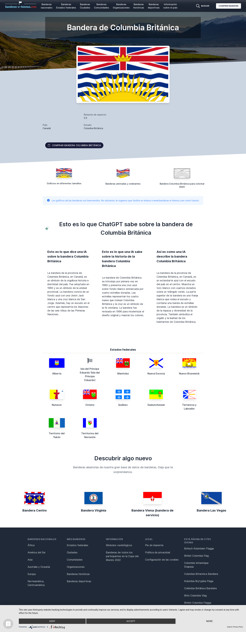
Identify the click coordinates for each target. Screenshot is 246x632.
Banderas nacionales (46, 6)
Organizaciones (76, 566)
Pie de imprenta (154, 545)
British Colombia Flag (196, 555)
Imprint (229, 627)
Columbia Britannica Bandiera (201, 573)
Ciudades (72, 552)
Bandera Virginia (93, 510)
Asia (30, 559)
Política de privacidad (157, 552)
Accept (130, 621)
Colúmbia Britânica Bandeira (200, 588)
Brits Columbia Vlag (195, 595)
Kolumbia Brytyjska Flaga (198, 581)
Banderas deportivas (154, 6)
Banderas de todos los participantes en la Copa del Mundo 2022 (122, 556)
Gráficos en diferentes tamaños (64, 183)
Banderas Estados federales (66, 6)
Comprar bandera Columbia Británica (74, 145)
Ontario (89, 404)
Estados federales (77, 545)
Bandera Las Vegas (211, 510)
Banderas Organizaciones (121, 6)
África (31, 545)
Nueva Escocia (156, 373)
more (209, 621)
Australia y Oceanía (39, 566)
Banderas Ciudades (85, 6)
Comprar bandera (228, 6)
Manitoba (123, 373)
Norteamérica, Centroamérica (36, 583)
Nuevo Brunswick (189, 373)
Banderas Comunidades (101, 6)
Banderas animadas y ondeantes (123, 183)
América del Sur (36, 552)
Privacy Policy (238, 627)
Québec (123, 404)
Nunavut (57, 404)
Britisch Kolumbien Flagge (199, 548)
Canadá (47, 128)
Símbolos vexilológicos (119, 545)
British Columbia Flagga (197, 602)
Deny (52, 621)
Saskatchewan (156, 404)
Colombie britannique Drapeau (196, 564)
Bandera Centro (34, 510)
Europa (32, 574)
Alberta (56, 373)
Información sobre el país (170, 6)
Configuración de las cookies (162, 559)
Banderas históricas (138, 6)
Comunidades (75, 559)
